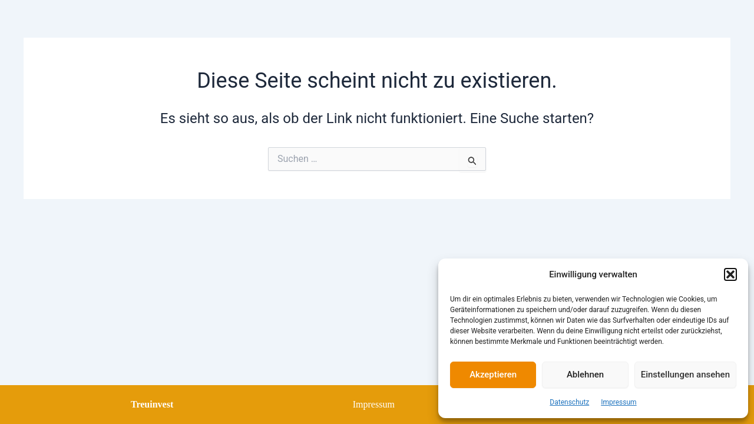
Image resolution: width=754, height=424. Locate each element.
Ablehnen (585, 374)
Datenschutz (569, 402)
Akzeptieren (493, 374)
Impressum (618, 402)
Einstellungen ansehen (685, 374)
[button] (730, 274)
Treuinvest (152, 404)
